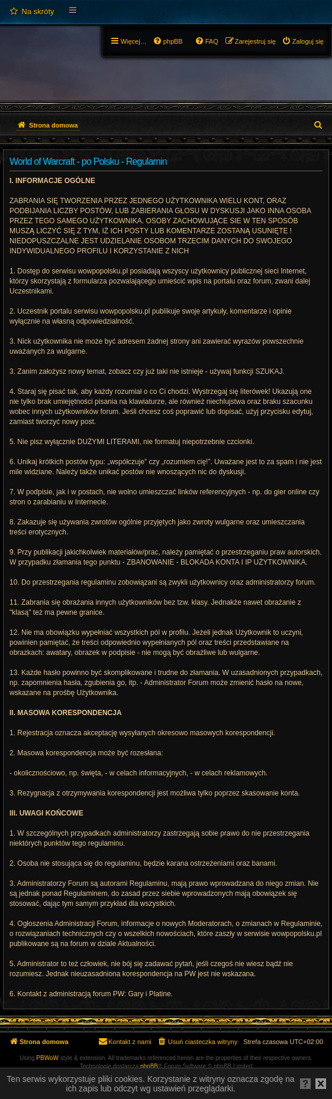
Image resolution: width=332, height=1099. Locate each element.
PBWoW (47, 1058)
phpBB (149, 1066)
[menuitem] (31, 12)
